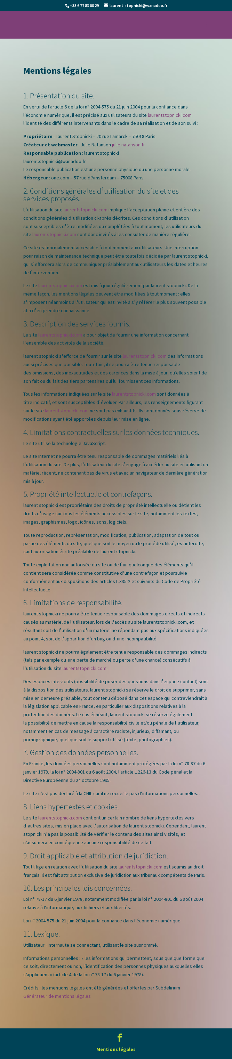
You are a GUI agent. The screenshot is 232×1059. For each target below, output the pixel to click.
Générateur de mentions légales (57, 996)
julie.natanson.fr (128, 145)
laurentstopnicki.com (170, 115)
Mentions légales (116, 1049)
